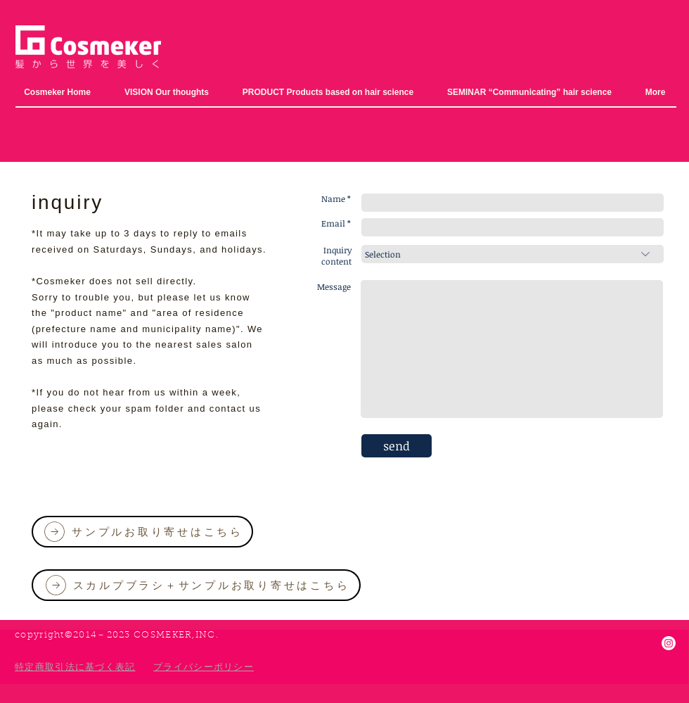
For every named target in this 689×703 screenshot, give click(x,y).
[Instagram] (669, 643)
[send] (396, 445)
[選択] (512, 254)
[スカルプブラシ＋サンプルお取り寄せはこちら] (196, 585)
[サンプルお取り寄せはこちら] (142, 531)
